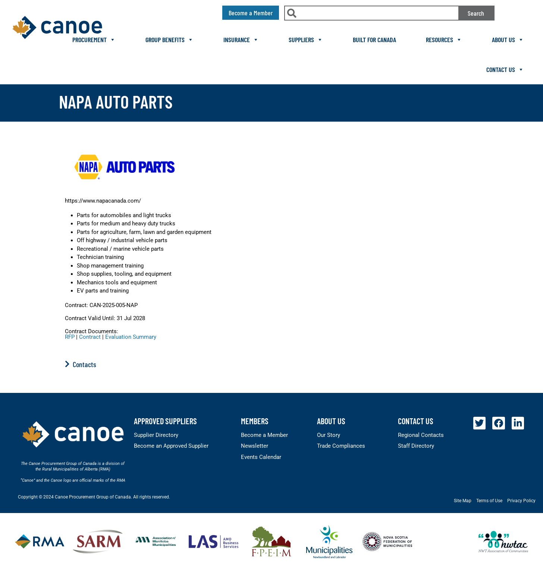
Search (476, 13)
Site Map (462, 500)
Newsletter (254, 446)
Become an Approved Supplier (171, 446)
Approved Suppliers (165, 421)
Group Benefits (169, 39)
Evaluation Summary (130, 337)
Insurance (241, 39)
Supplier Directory (156, 435)
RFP (70, 337)
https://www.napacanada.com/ (103, 200)
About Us (508, 39)
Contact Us (505, 69)
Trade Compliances (341, 446)
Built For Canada (374, 39)
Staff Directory (416, 446)
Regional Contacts (421, 435)
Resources (444, 39)
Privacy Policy (521, 500)
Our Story (328, 435)
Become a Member (264, 435)
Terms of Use (489, 500)
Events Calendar (261, 457)
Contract (90, 337)
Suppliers (306, 39)
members (255, 421)
